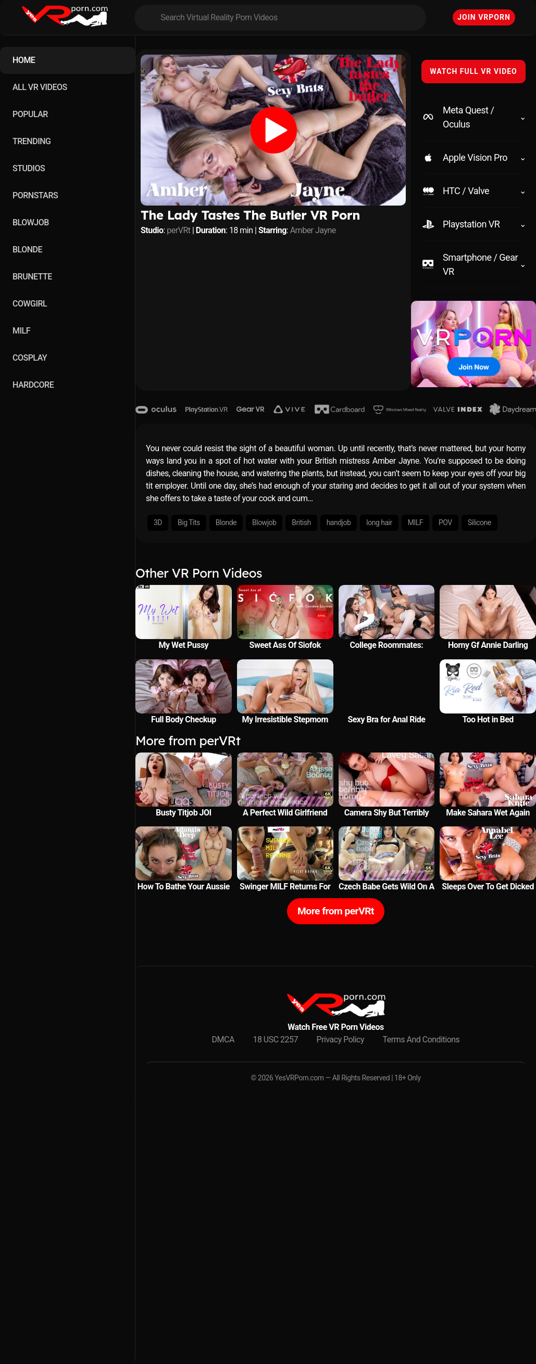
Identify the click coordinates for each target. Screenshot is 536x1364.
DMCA (223, 1039)
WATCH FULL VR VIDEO (473, 71)
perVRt (178, 230)
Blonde (226, 522)
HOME (24, 60)
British (301, 522)
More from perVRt (335, 911)
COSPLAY (30, 358)
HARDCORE (33, 385)
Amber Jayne (313, 230)
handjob (339, 522)
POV (445, 522)
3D (158, 522)
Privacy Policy (341, 1039)
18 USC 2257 (275, 1039)
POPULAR (30, 114)
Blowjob (264, 522)
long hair (379, 522)
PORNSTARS (35, 195)
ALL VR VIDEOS (40, 87)
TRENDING (32, 141)
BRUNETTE (32, 277)
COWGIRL (30, 304)
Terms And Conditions (421, 1039)
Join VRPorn (483, 17)
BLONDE (27, 249)
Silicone (479, 522)
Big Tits (189, 522)
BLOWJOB (31, 222)
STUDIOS (29, 168)
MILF (21, 331)
